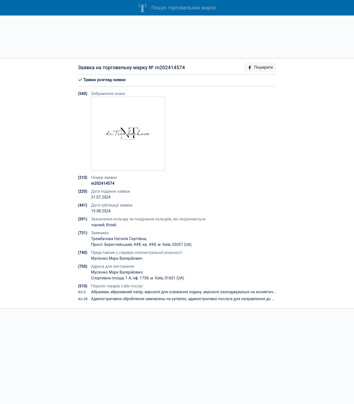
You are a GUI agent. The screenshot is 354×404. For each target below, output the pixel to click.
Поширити (260, 67)
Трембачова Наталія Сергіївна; (119, 238)
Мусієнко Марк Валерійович (116, 258)
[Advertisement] (177, 36)
